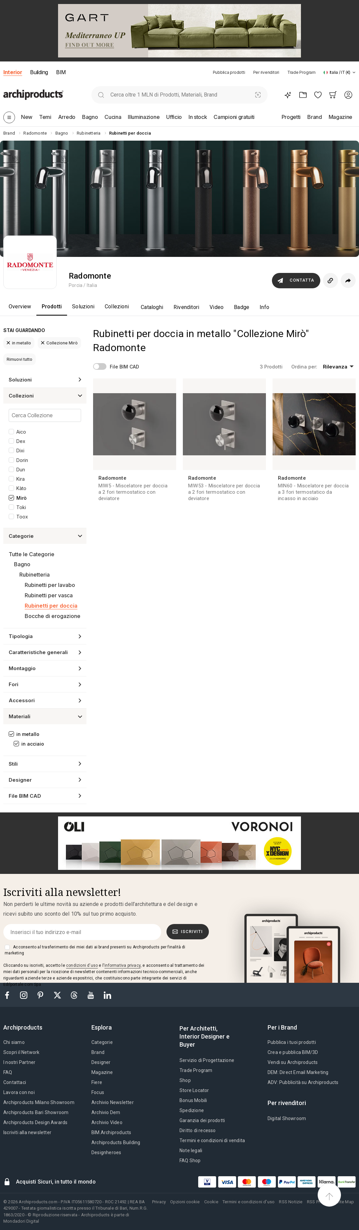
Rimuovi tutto (19, 359)
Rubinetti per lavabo (50, 585)
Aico (21, 432)
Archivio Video (106, 1122)
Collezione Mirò (59, 342)
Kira (20, 479)
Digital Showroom (287, 1118)
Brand (97, 1052)
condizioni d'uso (82, 965)
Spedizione (192, 1110)
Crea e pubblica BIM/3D (293, 1052)
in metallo (19, 342)
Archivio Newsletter (112, 1102)
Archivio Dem (105, 1112)
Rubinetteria (34, 574)
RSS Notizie (290, 1201)
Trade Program (301, 72)
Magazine (102, 1072)
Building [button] (39, 72)
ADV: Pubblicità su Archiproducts (303, 1082)
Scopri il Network (21, 1052)
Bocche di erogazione (52, 616)
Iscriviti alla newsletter (27, 1132)
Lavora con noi (19, 1092)
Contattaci (14, 1082)
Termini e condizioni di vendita (212, 1140)
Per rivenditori (266, 72)
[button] (340, 72)
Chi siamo (14, 1042)
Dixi (20, 450)
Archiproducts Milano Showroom (38, 1102)
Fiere (96, 1082)
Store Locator (194, 1090)
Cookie (211, 1201)
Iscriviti (187, 931)
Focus (97, 1092)
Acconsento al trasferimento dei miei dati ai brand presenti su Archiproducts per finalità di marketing (95, 950)
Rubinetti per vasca (49, 595)
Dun (20, 469)
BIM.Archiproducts (111, 1132)
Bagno (22, 564)
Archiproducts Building (115, 1142)
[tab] (354, 72)
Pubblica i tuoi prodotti (292, 1042)
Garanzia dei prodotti (202, 1120)
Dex (20, 441)
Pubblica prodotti (229, 72)
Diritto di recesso (198, 1130)
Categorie (102, 1042)
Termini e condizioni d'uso (249, 1201)
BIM (61, 72)
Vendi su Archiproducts (293, 1062)
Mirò (21, 498)
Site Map (345, 1201)
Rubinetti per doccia (51, 605)
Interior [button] (12, 72)
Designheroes (106, 1152)
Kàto (21, 488)
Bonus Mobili (193, 1100)
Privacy (159, 1201)
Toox (22, 516)
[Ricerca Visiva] (258, 95)
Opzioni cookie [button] (185, 1202)
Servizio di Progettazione (207, 1060)
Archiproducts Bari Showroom (35, 1112)
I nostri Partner (19, 1062)
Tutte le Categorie (31, 554)
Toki (21, 507)
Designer (101, 1062)
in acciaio (32, 744)
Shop (185, 1080)
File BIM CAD (124, 366)
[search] (101, 95)
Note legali (191, 1150)
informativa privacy (122, 965)
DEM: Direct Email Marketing (298, 1072)
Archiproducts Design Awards (35, 1122)
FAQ (7, 1072)
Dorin (22, 460)
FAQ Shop (190, 1160)
